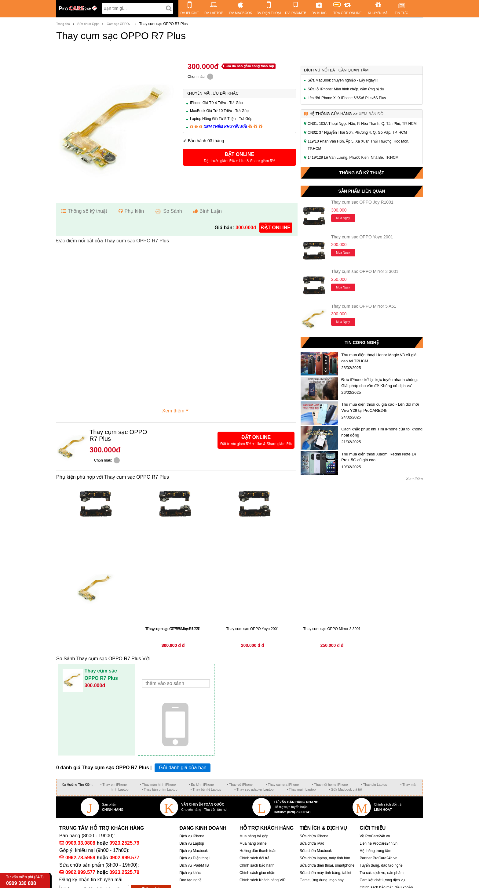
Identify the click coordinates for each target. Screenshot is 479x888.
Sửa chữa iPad (312, 843)
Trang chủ (63, 24)
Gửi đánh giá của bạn (182, 767)
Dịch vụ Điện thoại (194, 858)
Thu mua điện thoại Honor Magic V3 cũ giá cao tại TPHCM (378, 358)
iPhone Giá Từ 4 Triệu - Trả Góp (216, 103)
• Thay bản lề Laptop (206, 789)
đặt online (276, 227)
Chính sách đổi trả (254, 858)
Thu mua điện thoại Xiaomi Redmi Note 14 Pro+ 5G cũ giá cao (378, 457)
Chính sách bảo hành (257, 865)
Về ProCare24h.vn (375, 836)
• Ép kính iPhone (201, 784)
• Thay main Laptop (301, 789)
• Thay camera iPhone (282, 784)
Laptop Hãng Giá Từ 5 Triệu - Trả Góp (221, 119)
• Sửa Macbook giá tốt (345, 789)
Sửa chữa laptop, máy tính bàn (325, 858)
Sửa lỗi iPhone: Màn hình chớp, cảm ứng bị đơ (346, 89)
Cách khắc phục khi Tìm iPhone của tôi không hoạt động (381, 432)
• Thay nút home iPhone (330, 784)
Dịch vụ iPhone (191, 836)
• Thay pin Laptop (374, 784)
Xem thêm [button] (176, 410)
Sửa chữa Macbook (316, 851)
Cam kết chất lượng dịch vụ (382, 880)
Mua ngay (343, 218)
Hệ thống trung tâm (375, 851)
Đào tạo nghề (190, 880)
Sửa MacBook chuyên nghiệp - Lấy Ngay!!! (343, 80)
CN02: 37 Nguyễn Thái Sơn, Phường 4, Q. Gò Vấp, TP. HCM (357, 132)
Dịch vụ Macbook (193, 851)
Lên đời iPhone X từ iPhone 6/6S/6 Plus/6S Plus (347, 98)
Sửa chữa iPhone (314, 836)
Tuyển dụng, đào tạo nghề (381, 865)
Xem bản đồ (371, 113)
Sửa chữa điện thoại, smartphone (327, 865)
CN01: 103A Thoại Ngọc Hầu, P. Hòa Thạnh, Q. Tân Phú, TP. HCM (362, 123)
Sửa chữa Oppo (88, 24)
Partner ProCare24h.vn (378, 858)
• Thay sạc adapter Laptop (253, 789)
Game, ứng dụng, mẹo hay (322, 880)
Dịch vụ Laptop (191, 843)
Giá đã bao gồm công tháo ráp (249, 66)
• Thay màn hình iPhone (158, 784)
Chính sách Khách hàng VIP (263, 880)
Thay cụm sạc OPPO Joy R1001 (362, 202)
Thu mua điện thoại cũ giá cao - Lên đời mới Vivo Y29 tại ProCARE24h (380, 407)
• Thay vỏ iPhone (240, 784)
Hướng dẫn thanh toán (258, 851)
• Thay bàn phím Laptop (159, 789)
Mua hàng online (253, 843)
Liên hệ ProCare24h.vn (378, 843)
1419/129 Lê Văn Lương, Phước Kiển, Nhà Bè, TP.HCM (353, 157)
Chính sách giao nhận (257, 873)
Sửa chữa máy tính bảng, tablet (325, 873)
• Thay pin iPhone (114, 784)
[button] (239, 157)
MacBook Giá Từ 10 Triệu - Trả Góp (219, 111)
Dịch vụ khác (189, 873)
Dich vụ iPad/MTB (194, 865)
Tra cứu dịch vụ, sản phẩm (382, 873)
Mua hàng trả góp (254, 836)
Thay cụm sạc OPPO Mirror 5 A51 (363, 306)
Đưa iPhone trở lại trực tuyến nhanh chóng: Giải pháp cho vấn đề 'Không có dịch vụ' (379, 382)
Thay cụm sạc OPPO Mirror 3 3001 (364, 271)
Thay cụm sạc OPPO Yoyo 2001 (362, 236)
